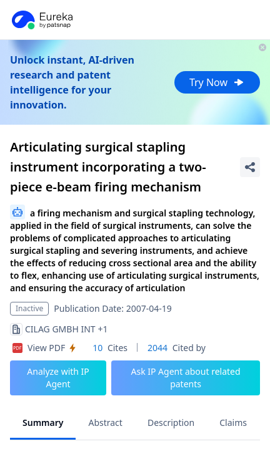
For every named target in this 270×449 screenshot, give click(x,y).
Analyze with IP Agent (58, 377)
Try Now (217, 82)
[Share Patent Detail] (250, 167)
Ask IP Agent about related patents (185, 377)
